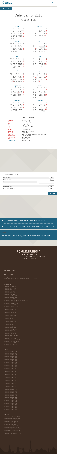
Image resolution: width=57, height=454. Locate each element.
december (40, 100)
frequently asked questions (38, 256)
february (39, 26)
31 (39, 81)
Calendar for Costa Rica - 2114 (10, 374)
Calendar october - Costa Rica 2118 (12, 430)
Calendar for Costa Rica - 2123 (10, 388)
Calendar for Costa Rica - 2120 (10, 383)
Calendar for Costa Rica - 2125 (10, 391)
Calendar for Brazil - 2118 (9, 291)
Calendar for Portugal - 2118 (10, 332)
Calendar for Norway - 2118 (10, 326)
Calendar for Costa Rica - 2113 (10, 372)
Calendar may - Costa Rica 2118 (11, 422)
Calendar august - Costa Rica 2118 (11, 427)
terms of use (24, 258)
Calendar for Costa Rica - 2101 (10, 354)
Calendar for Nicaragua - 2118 (10, 324)
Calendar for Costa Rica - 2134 (10, 404)
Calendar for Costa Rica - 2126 (10, 392)
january (17, 26)
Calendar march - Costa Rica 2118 (11, 419)
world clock (33, 254)
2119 (9, 8)
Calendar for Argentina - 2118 (10, 286)
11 (35, 48)
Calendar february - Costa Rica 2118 (12, 418)
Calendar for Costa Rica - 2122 (10, 386)
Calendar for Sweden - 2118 (10, 338)
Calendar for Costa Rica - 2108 (10, 365)
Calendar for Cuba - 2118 (9, 298)
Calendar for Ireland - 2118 (10, 317)
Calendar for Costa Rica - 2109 (10, 366)
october (39, 86)
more (26, 256)
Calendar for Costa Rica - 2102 (10, 356)
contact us (32, 258)
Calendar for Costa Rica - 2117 (10, 379)
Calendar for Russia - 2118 (10, 333)
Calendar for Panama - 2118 (10, 327)
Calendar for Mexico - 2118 (10, 321)
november (17, 100)
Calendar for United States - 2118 (11, 341)
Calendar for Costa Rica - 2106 (10, 362)
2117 (3, 8)
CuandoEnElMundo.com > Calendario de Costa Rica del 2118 (28, 277)
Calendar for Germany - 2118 (10, 310)
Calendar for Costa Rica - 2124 (10, 389)
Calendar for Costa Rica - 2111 (10, 369)
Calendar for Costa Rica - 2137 (10, 409)
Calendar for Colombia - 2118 (10, 295)
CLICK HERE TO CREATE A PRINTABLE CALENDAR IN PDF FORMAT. (25, 220)
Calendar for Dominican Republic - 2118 (12, 303)
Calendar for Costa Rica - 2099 (10, 351)
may (17, 56)
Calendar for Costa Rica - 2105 (10, 360)
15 (35, 78)
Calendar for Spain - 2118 (9, 336)
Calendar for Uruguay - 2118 (10, 342)
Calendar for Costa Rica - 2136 (10, 407)
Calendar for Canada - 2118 (10, 292)
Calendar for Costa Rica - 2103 (10, 357)
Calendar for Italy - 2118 (9, 318)
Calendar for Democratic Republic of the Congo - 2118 (16, 300)
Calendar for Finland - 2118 (10, 307)
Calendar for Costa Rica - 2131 (10, 400)
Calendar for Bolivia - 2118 (10, 289)
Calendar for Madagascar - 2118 (11, 320)
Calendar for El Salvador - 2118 (11, 306)
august (40, 71)
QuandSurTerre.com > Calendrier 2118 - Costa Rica (26, 278)
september (17, 86)
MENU (51, 3)
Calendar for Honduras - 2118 (10, 313)
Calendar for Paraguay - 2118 (10, 329)
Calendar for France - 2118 (10, 309)
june (39, 56)
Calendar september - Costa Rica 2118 (12, 428)
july (17, 71)
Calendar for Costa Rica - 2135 (10, 406)
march (17, 41)
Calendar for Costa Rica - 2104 (10, 359)
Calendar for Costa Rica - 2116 (10, 377)
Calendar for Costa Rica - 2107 (10, 363)
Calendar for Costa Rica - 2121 (10, 385)
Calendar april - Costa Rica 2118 (11, 421)
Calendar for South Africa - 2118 (11, 335)
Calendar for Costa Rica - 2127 (10, 394)
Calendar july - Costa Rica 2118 (11, 425)
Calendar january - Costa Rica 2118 (12, 416)
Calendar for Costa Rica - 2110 (10, 368)
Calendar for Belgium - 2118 (10, 288)
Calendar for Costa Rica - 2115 (10, 376)
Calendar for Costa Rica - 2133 (10, 403)
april (39, 41)
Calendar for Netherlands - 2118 (11, 323)
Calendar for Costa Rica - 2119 (10, 382)
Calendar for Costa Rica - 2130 (10, 398)
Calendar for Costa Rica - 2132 (10, 401)
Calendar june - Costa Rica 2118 (11, 424)
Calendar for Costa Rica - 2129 (10, 397)
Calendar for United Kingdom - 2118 (12, 339)
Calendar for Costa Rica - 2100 (10, 353)
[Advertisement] (28, 160)
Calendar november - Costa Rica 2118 (12, 431)
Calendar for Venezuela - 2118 (10, 344)
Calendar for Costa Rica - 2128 (10, 395)
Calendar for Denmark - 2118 (10, 301)
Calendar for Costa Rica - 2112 (10, 371)
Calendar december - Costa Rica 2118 (12, 433)
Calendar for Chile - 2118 (9, 294)
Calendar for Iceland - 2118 (10, 315)
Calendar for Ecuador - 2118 (10, 304)
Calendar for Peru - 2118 (9, 330)
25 (13, 81)
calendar (25, 254)
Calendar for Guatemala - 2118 (10, 312)
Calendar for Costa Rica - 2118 (10, 297)
